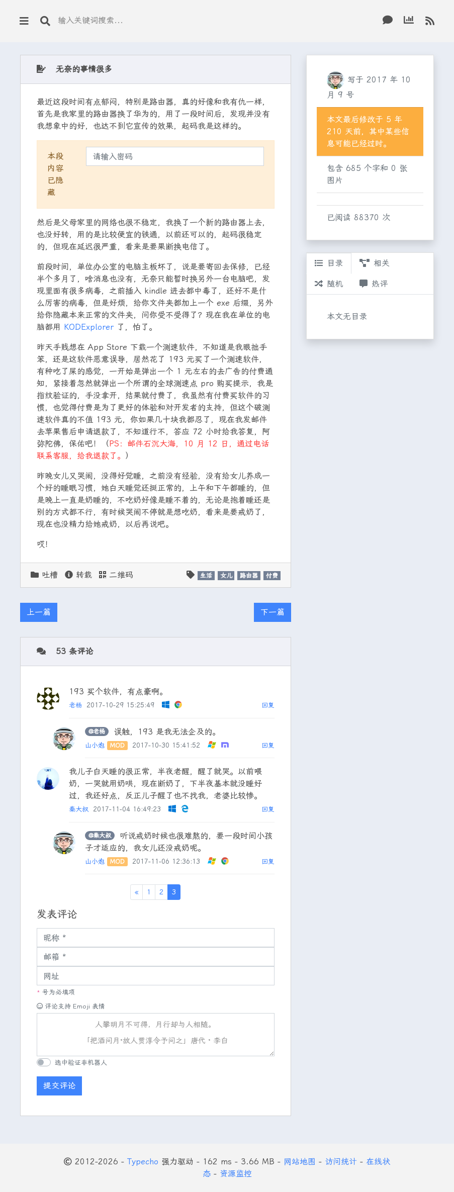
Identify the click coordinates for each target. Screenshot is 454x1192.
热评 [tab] (373, 284)
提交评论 (59, 1085)
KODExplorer (89, 327)
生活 (206, 575)
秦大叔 (78, 809)
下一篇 (272, 612)
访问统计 (341, 1161)
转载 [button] (78, 575)
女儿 (226, 575)
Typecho (142, 1161)
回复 (268, 705)
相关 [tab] (374, 263)
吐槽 (50, 575)
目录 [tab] (329, 263)
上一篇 (39, 612)
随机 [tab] (329, 284)
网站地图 (300, 1161)
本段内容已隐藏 (55, 174)
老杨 (75, 705)
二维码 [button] (116, 575)
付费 (272, 575)
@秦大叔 (99, 835)
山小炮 (95, 745)
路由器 (249, 575)
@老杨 (96, 731)
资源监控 (236, 1173)
